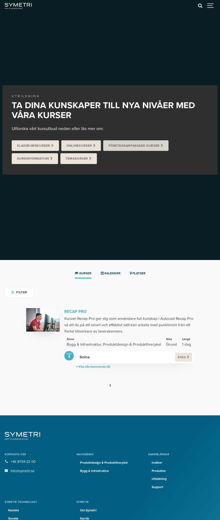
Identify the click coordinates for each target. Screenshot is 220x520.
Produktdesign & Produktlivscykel (104, 463)
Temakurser (77, 159)
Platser (138, 273)
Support (157, 487)
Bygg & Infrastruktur (94, 471)
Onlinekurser (79, 146)
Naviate (13, 510)
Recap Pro (75, 311)
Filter (19, 292)
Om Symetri (88, 510)
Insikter (157, 463)
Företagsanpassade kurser (134, 146)
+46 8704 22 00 (23, 461)
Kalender (111, 273)
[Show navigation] (210, 6)
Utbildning (159, 479)
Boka (182, 357)
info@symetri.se (23, 471)
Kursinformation (33, 159)
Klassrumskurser (33, 146)
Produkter (159, 471)
